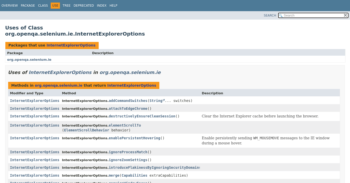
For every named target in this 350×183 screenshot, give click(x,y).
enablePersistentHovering (134, 138)
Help (114, 5)
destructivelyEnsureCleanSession (142, 116)
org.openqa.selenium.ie (29, 60)
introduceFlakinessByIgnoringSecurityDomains (155, 167)
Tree (67, 5)
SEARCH (270, 15)
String (156, 101)
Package (28, 5)
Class (43, 5)
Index (102, 5)
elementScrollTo (125, 125)
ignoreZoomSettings (128, 160)
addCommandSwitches (128, 101)
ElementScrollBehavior (86, 130)
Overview (10, 5)
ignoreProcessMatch (128, 152)
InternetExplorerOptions (70, 45)
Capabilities (134, 175)
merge (114, 175)
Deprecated (84, 5)
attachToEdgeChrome (128, 108)
